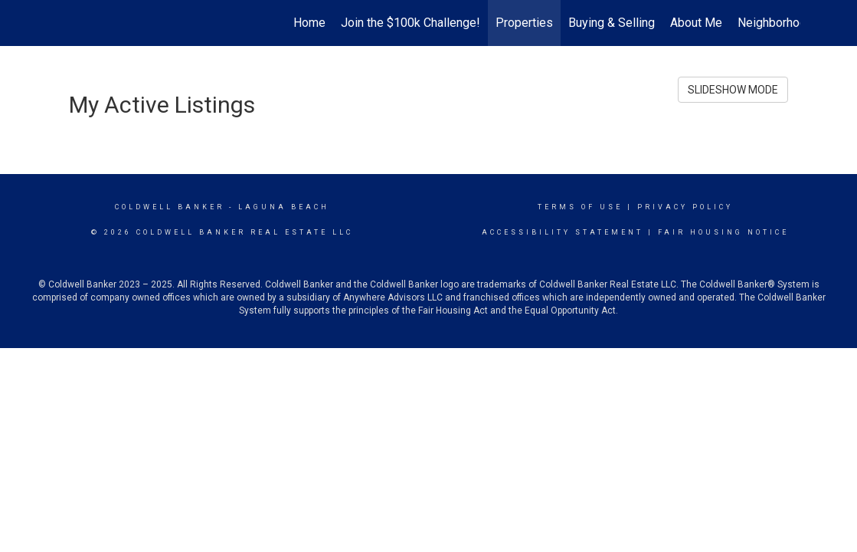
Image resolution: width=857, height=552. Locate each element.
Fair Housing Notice (723, 232)
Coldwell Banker (169, 207)
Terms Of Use (580, 207)
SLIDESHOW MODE (733, 90)
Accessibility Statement (562, 232)
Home (309, 22)
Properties (524, 22)
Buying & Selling (611, 22)
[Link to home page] (65, 23)
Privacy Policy (685, 207)
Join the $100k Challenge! (410, 22)
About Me (696, 22)
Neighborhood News (793, 22)
